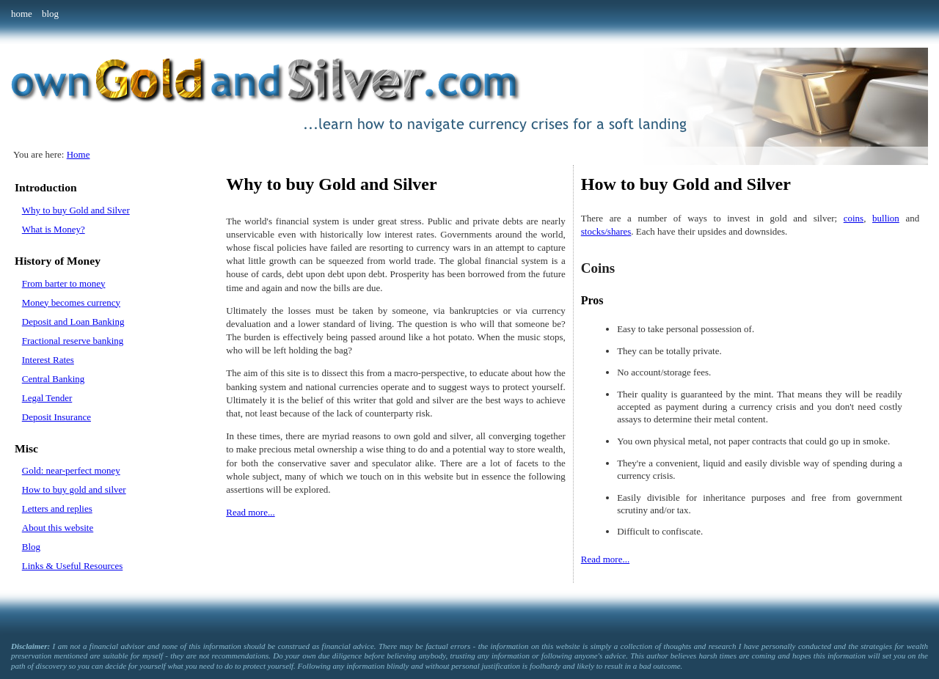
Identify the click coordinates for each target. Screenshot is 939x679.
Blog (31, 546)
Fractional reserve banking (73, 340)
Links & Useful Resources (72, 565)
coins (853, 218)
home (21, 13)
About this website (58, 527)
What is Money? (53, 229)
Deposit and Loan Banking (73, 321)
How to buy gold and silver (74, 489)
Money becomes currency (71, 302)
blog (50, 13)
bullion (885, 218)
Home (78, 154)
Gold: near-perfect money (71, 470)
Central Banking (53, 378)
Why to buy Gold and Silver (76, 210)
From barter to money (64, 283)
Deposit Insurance (56, 416)
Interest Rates (48, 359)
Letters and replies (57, 508)
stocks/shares (606, 231)
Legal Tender (47, 397)
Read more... (250, 512)
